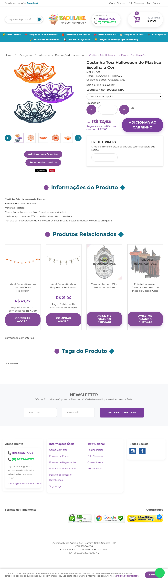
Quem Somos (117, 3)
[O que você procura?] (39, 19)
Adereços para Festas (78, 35)
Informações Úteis (61, 443)
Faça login (33, 3)
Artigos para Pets (134, 35)
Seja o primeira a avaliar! (100, 85)
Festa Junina (13, 35)
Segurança (55, 486)
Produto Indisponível (104, 262)
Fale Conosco (136, 3)
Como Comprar (58, 449)
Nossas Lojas (94, 468)
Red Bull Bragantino (79, 40)
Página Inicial (95, 449)
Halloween (12, 363)
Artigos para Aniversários (43, 35)
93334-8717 (106, 22)
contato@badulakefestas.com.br (25, 483)
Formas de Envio (59, 455)
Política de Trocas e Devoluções (60, 477)
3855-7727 (106, 19)
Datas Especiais (107, 35)
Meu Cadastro (155, 3)
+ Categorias (159, 35)
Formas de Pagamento (62, 462)
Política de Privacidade (62, 468)
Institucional (96, 443)
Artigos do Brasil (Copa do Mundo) (118, 40)
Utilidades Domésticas (47, 40)
